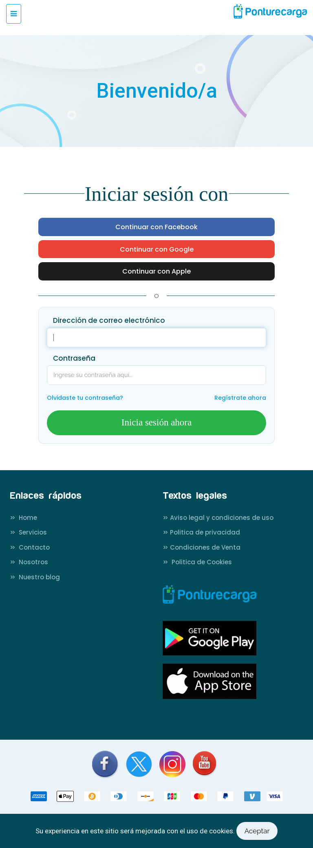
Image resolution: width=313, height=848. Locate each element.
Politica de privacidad (201, 532)
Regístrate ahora (240, 398)
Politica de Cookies (197, 562)
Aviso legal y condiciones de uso (218, 517)
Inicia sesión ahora (156, 422)
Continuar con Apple (156, 271)
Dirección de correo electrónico (109, 320)
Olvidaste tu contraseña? (85, 398)
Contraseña (74, 358)
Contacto (30, 547)
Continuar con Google (157, 249)
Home (23, 517)
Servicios (28, 532)
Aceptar (257, 831)
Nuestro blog (35, 577)
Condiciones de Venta (201, 547)
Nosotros (29, 562)
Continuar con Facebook (156, 227)
